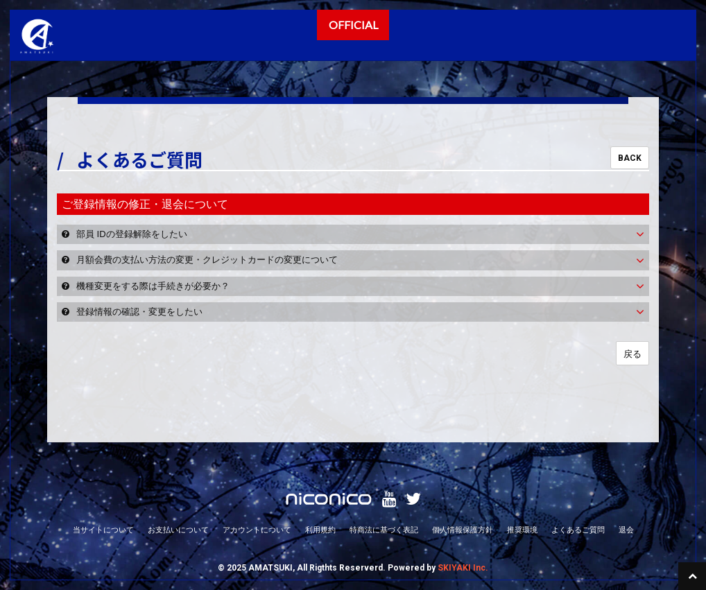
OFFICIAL (353, 24)
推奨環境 (522, 530)
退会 (626, 530)
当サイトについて (103, 530)
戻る (632, 354)
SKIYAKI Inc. (463, 568)
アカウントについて (257, 530)
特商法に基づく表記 (384, 530)
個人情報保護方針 (462, 530)
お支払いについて (178, 530)
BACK (630, 158)
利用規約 (320, 530)
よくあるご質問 (578, 530)
